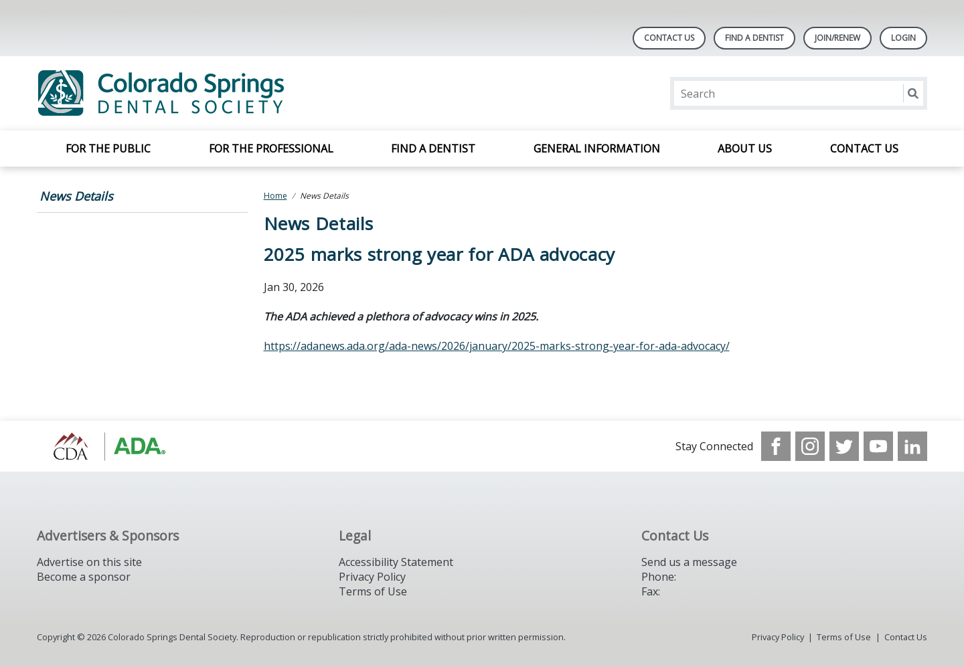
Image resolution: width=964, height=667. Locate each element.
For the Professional (271, 148)
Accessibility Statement (396, 562)
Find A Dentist (754, 37)
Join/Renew (837, 37)
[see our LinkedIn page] (912, 446)
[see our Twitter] (844, 446)
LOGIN (903, 37)
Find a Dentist (433, 148)
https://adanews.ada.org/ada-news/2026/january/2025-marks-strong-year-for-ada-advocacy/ (497, 346)
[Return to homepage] (210, 93)
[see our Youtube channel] (878, 446)
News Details (76, 196)
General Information (597, 148)
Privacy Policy (372, 576)
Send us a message (689, 562)
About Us (745, 148)
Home (275, 195)
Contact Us (669, 37)
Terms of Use (373, 591)
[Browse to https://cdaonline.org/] (105, 446)
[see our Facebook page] (776, 446)
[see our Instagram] (810, 446)
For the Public (108, 148)
